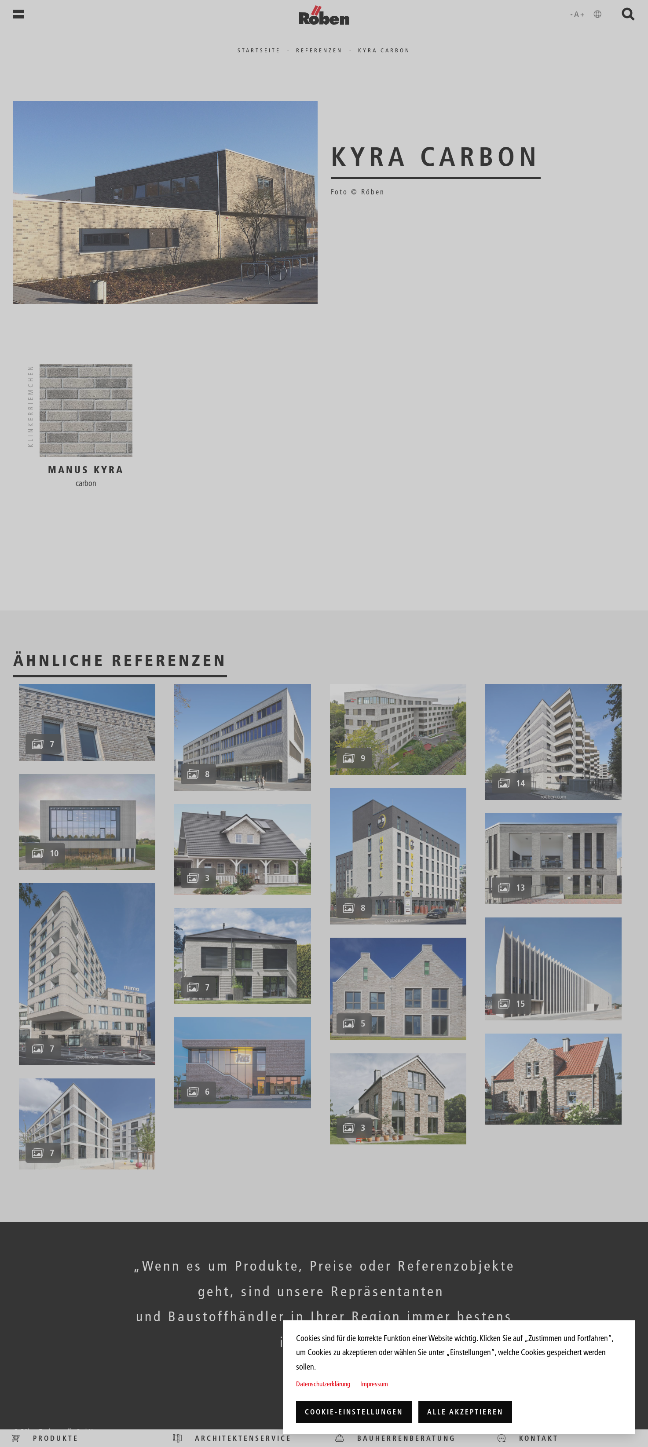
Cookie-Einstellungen (354, 1411)
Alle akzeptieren (465, 1411)
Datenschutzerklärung (323, 1384)
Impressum (374, 1384)
